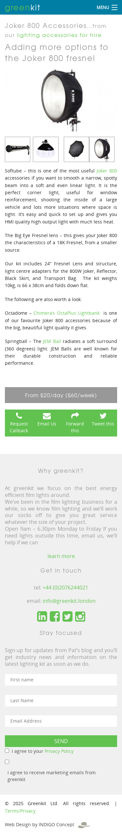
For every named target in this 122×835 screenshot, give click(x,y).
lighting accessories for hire (59, 35)
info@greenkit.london (69, 600)
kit (23, 7)
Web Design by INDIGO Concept (47, 824)
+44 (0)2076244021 (65, 587)
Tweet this (103, 424)
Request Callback (19, 427)
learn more (61, 556)
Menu (103, 7)
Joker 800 (107, 171)
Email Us (46, 424)
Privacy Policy (59, 751)
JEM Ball (53, 341)
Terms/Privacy (20, 811)
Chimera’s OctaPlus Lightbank (67, 313)
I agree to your (43, 751)
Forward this (75, 427)
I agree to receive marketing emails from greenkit (51, 775)
